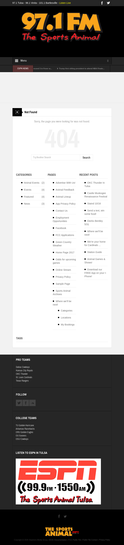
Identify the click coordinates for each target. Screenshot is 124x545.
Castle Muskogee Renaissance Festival (95, 195)
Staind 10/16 (94, 203)
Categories (67, 310)
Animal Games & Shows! (94, 261)
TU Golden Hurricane (25, 425)
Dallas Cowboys (23, 367)
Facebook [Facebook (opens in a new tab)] (61, 228)
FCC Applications (65, 235)
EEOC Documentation (58, 540)
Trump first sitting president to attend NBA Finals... (84, 69)
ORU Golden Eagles (24, 432)
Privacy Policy (63, 276)
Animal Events (31, 182)
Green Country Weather (62, 244)
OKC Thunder (22, 374)
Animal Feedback (65, 189)
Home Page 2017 (65, 252)
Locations (66, 317)
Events (27, 189)
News (27, 203)
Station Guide (94, 252)
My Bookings (68, 324)
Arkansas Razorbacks (25, 428)
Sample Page (63, 283)
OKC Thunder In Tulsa (94, 184)
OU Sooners (21, 435)
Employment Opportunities (61, 219)
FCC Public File (74, 540)
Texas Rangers (22, 380)
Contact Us (62, 210)
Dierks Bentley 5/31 (93, 223)
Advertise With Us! (65, 182)
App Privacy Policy (66, 203)
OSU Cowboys (22, 439)
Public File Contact (89, 540)
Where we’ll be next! (62, 303)
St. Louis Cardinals (24, 377)
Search (86, 157)
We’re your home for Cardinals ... (95, 243)
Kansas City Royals (24, 370)
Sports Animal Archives (61, 292)
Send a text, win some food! (94, 212)
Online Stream (63, 269)
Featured (29, 196)
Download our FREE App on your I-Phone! (95, 273)
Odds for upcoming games (64, 261)
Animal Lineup (63, 196)
